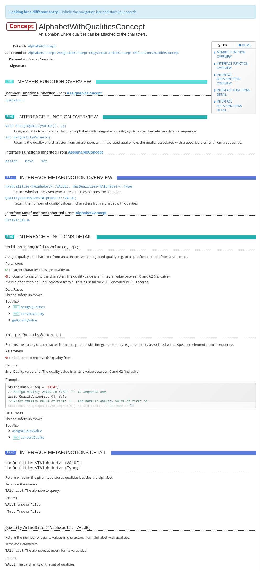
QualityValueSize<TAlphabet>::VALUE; (41, 198)
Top (222, 45)
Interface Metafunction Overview (228, 78)
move (29, 161)
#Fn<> (10, 177)
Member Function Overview (231, 54)
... (130, 402)
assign (11, 161)
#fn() (10, 116)
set (44, 161)
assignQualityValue (27, 429)
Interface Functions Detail (233, 92)
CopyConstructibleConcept (110, 52)
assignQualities (33, 306)
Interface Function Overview (232, 65)
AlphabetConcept (42, 46)
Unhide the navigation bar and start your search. (73, 11)
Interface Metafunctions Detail (229, 105)
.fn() (9, 81)
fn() (16, 306)
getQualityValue (24, 319)
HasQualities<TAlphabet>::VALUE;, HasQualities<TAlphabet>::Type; (69, 187)
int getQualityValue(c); (28, 137)
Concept (22, 26)
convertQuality (32, 313)
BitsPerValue (17, 220)
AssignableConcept (72, 52)
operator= (14, 101)
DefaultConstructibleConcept (156, 52)
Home (244, 45)
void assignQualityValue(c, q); (36, 126)
